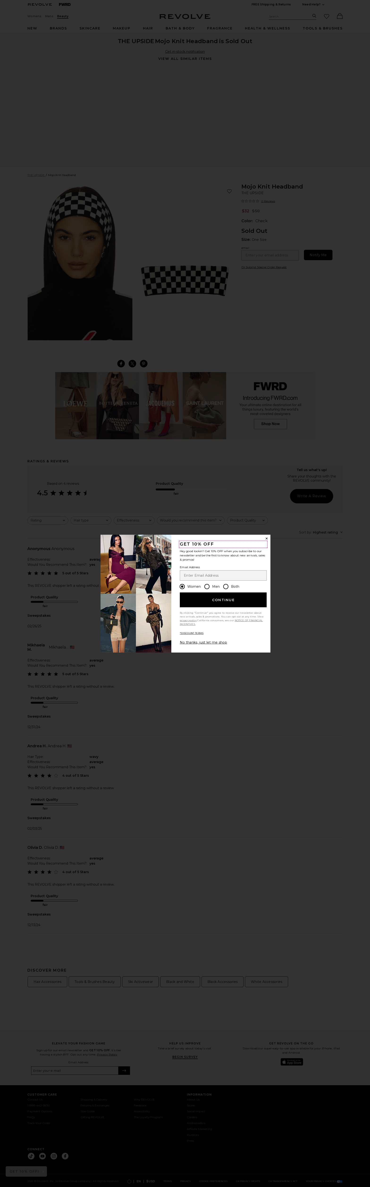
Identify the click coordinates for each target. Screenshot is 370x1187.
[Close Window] (266, 538)
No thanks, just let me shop (203, 642)
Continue (223, 600)
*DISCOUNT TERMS (192, 633)
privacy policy (188, 620)
